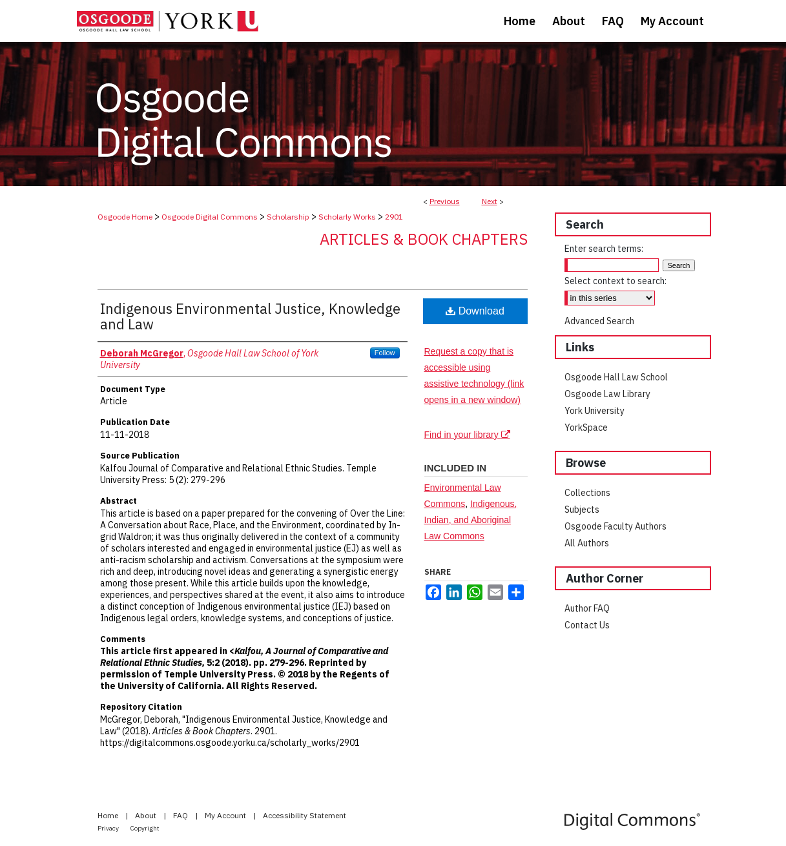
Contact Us (587, 625)
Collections (587, 493)
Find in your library (467, 434)
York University (594, 411)
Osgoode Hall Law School (616, 377)
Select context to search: (615, 281)
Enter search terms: (603, 248)
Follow (385, 352)
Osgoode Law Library (607, 394)
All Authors (586, 543)
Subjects (581, 509)
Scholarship (288, 217)
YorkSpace (586, 427)
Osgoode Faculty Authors (615, 526)
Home (109, 815)
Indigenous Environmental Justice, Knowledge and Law (250, 316)
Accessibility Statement (304, 815)
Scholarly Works (347, 217)
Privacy (109, 828)
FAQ (181, 815)
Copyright (145, 828)
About (146, 815)
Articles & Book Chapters (424, 239)
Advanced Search (599, 321)
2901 (394, 217)
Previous (444, 201)
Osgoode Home (125, 217)
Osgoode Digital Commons (209, 217)
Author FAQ (587, 608)
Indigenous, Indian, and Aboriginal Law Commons (470, 520)
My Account (226, 815)
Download (475, 310)
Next (489, 201)
